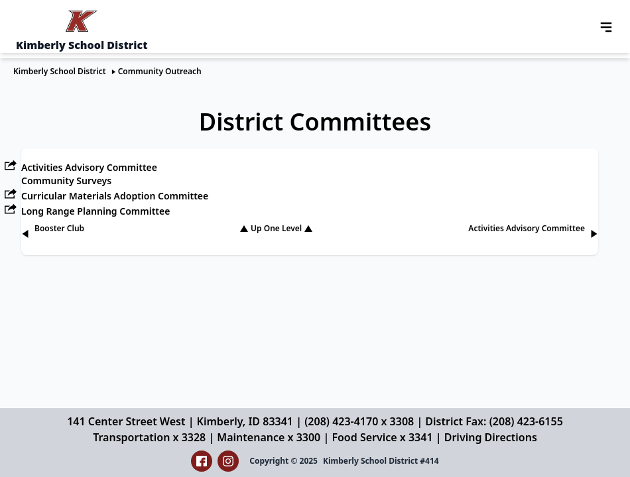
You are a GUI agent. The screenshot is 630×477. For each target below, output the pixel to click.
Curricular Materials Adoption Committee (114, 195)
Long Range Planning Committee (95, 211)
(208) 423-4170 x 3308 (359, 421)
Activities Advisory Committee (89, 167)
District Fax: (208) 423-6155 (493, 421)
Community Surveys (66, 180)
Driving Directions (490, 437)
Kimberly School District (59, 71)
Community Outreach (160, 71)
